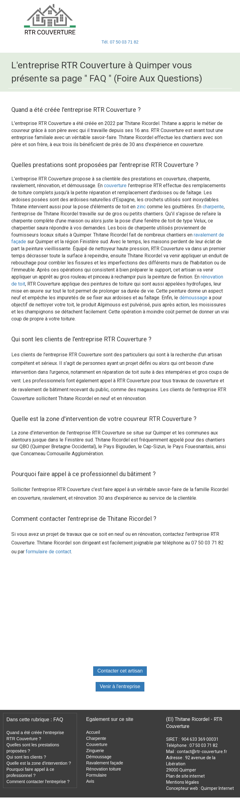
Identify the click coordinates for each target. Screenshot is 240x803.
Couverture (96, 744)
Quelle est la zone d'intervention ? (38, 763)
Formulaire (96, 775)
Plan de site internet (185, 776)
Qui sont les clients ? (26, 757)
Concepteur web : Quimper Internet (200, 788)
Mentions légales (182, 782)
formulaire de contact (48, 552)
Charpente (96, 738)
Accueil (93, 732)
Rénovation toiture (103, 769)
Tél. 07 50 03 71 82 (120, 42)
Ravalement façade (104, 762)
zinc (141, 207)
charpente (213, 207)
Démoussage (99, 756)
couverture (115, 185)
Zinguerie (95, 750)
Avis (90, 781)
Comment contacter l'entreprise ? (38, 781)
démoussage (193, 298)
